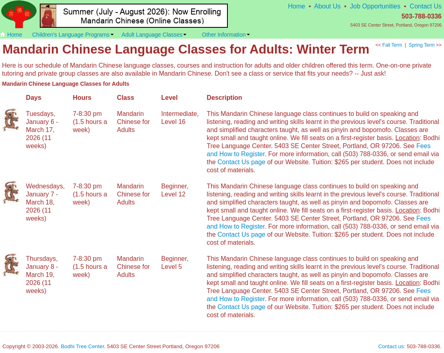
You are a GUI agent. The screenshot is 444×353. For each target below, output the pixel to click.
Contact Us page (241, 162)
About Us (327, 6)
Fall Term (392, 45)
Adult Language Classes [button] (154, 34)
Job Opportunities (375, 6)
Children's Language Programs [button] (73, 34)
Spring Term (421, 45)
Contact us (391, 346)
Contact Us (426, 6)
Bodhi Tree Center (82, 346)
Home (296, 6)
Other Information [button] (226, 34)
